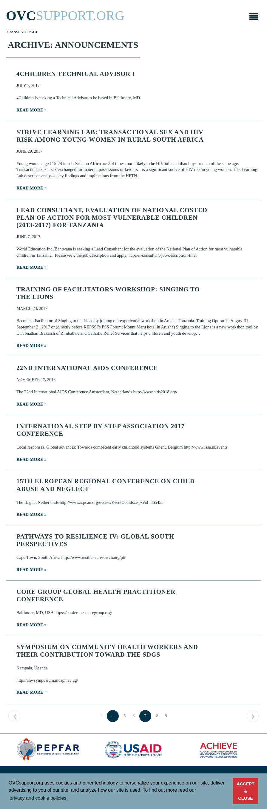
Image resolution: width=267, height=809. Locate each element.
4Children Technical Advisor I (75, 73)
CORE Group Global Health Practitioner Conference (95, 595)
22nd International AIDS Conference (87, 367)
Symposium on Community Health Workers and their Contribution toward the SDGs (107, 650)
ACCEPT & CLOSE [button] (245, 791)
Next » (253, 716)
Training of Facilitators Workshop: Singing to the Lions (108, 293)
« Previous (14, 716)
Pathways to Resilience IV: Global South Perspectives (95, 540)
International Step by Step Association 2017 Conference (100, 430)
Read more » (31, 110)
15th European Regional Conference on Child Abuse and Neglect (105, 485)
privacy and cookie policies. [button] (39, 798)
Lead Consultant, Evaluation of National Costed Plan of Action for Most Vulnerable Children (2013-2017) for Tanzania (111, 218)
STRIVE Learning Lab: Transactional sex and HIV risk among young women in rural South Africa (110, 136)
